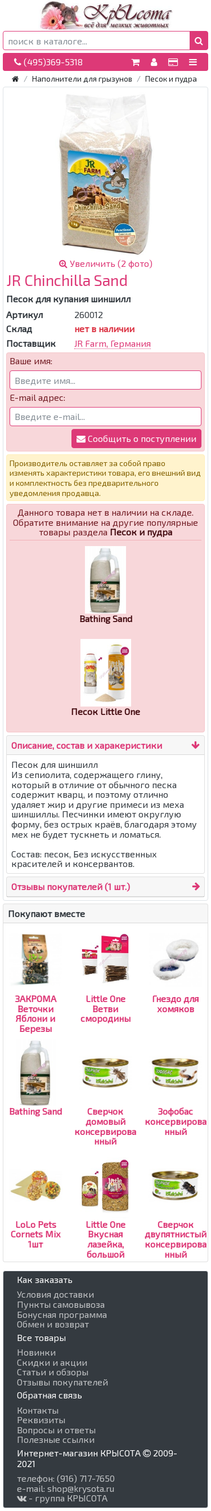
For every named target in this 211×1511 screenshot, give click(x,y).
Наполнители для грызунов (82, 78)
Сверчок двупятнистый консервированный (175, 1219)
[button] (199, 40)
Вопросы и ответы (56, 1430)
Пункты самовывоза (61, 1304)
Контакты (38, 1410)
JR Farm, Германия (112, 343)
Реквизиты (41, 1420)
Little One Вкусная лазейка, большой (105, 1219)
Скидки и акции (52, 1362)
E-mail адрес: (37, 397)
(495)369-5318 (48, 61)
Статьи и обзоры (52, 1372)
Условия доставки (55, 1294)
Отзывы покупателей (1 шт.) (70, 886)
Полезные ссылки (56, 1439)
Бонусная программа (62, 1314)
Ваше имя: (31, 361)
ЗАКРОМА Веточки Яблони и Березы (35, 993)
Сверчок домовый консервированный (105, 1106)
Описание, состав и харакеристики (86, 745)
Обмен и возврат (53, 1324)
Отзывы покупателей (62, 1382)
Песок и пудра (171, 78)
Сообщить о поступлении (136, 438)
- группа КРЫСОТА (62, 1498)
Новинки (36, 1352)
